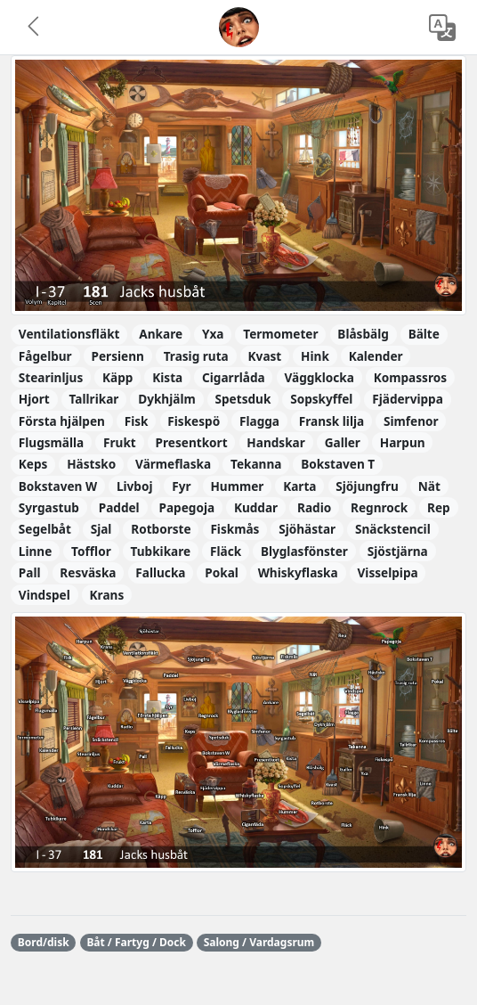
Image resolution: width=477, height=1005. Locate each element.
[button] (35, 28)
